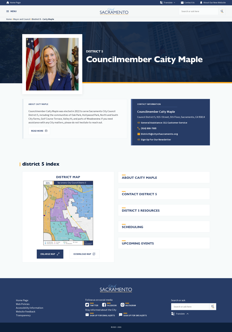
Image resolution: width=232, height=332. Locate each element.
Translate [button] (168, 2)
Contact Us (188, 3)
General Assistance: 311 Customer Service (164, 122)
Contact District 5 (139, 194)
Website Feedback (25, 311)
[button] (12, 11)
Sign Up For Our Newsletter (156, 139)
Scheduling (132, 227)
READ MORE (39, 131)
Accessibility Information (29, 308)
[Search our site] (198, 11)
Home (9, 19)
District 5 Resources (141, 211)
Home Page (13, 2)
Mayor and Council (21, 19)
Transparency (23, 315)
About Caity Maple (139, 178)
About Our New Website (213, 3)
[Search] (212, 306)
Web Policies (23, 304)
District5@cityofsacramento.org (159, 134)
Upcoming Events (138, 243)
